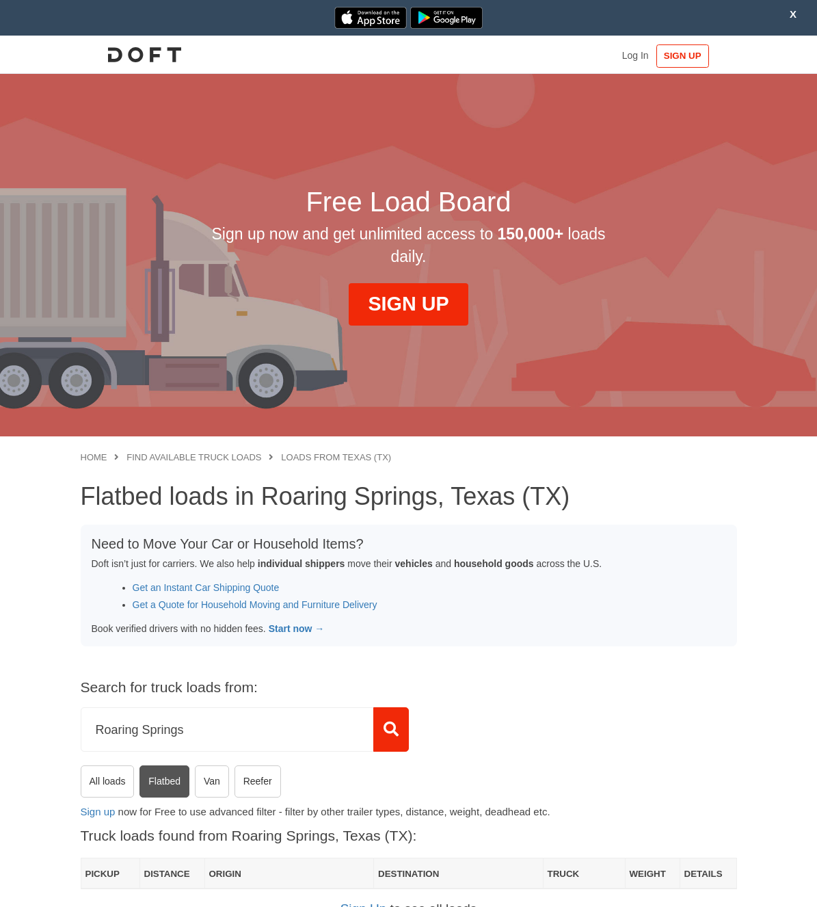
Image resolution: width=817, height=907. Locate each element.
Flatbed (164, 781)
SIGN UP (694, 56)
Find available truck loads (193, 457)
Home (94, 457)
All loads (108, 781)
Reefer (257, 781)
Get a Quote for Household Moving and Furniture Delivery (255, 604)
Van (212, 781)
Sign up (98, 811)
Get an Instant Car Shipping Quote (206, 587)
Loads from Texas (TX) (336, 457)
